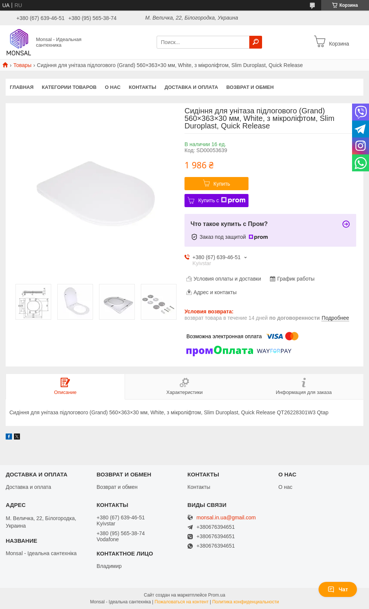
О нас (113, 87)
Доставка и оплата (191, 87)
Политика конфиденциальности (245, 601)
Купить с (221, 200)
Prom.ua (216, 595)
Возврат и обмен (250, 87)
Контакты (142, 87)
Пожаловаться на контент (182, 601)
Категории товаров (69, 87)
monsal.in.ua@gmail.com (226, 517)
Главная (22, 87)
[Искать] (255, 42)
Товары (22, 65)
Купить (221, 184)
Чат (338, 589)
